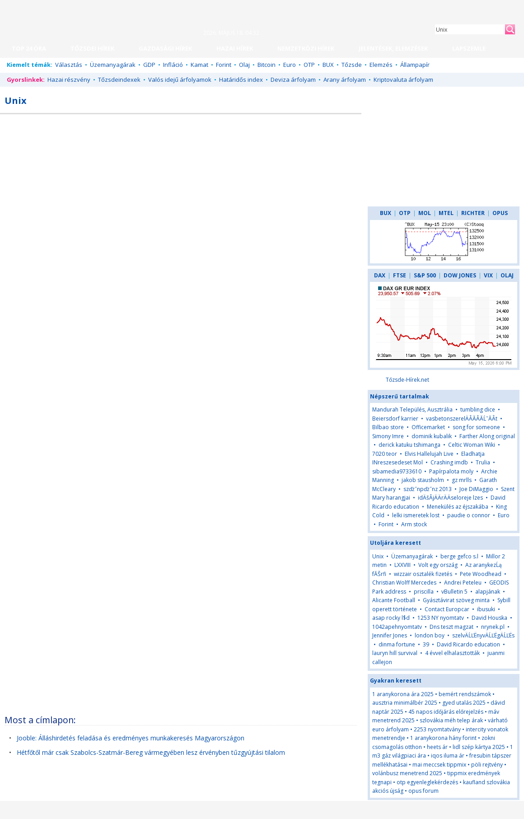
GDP (149, 65)
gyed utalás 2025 (464, 703)
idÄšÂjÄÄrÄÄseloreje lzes (450, 497)
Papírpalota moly (451, 471)
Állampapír (415, 65)
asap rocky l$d (391, 618)
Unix (378, 556)
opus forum (423, 791)
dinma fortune (397, 644)
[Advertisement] (283, 185)
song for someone (476, 427)
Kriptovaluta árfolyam (403, 79)
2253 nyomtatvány (437, 729)
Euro (289, 65)
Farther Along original (487, 436)
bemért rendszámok (465, 694)
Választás (68, 65)
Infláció (173, 65)
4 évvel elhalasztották (452, 653)
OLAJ (507, 275)
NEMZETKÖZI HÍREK (305, 48)
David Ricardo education (468, 644)
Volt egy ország (438, 565)
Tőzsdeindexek (119, 79)
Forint (223, 65)
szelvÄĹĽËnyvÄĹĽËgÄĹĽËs (483, 635)
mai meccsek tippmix (439, 764)
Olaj (244, 65)
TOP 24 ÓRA (29, 48)
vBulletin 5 (454, 591)
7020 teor (384, 454)
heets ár (437, 747)
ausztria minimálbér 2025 (404, 703)
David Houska (489, 618)
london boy (429, 635)
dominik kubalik (432, 436)
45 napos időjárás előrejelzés (445, 712)
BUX (328, 65)
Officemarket (428, 427)
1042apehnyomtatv (397, 627)
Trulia (483, 462)
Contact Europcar (447, 609)
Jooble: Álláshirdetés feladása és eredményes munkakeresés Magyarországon (130, 738)
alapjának (487, 591)
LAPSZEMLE (469, 48)
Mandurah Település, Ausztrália (412, 409)
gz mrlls (462, 480)
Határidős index (241, 79)
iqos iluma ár (447, 755)
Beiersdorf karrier (395, 418)
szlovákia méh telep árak (451, 720)
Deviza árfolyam (293, 79)
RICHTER (473, 213)
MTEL (446, 213)
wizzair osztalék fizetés (423, 574)
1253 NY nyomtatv (440, 618)
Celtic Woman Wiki (471, 445)
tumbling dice (477, 409)
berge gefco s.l (459, 556)
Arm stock (414, 524)
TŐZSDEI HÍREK (92, 48)
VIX (488, 275)
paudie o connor (468, 515)
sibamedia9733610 (396, 471)
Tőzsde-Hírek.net (407, 380)
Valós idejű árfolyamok (179, 79)
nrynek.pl (493, 627)
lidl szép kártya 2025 (479, 747)
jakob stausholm (423, 480)
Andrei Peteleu (463, 582)
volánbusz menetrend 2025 (407, 773)
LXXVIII (402, 565)
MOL (424, 213)
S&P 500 (425, 275)
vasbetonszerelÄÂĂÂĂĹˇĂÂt (461, 418)
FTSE (399, 275)
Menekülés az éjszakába (457, 506)
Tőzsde (352, 65)
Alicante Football (393, 600)
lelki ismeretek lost (416, 515)
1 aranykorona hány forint (443, 738)
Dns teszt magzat (451, 627)
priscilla (424, 591)
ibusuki (486, 609)
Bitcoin (266, 65)
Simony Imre (388, 436)
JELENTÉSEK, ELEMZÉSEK (393, 48)
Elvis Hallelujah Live (429, 454)
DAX (379, 275)
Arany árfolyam (344, 79)
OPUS (500, 213)
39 (426, 644)
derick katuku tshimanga (409, 445)
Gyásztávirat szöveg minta (456, 600)
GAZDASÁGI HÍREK (165, 48)
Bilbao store (388, 427)
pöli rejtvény (487, 764)
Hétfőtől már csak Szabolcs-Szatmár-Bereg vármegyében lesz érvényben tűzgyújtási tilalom (151, 752)
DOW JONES (460, 275)
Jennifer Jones (389, 635)
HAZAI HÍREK (234, 48)
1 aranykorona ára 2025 (403, 694)
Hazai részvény (68, 79)
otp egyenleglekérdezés (427, 782)
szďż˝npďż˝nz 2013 (427, 489)
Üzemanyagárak (113, 65)
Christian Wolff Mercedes (404, 582)
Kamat (199, 65)
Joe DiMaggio (476, 489)
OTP (309, 65)
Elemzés (381, 65)
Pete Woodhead (480, 574)
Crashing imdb (449, 462)
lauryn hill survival (394, 653)
